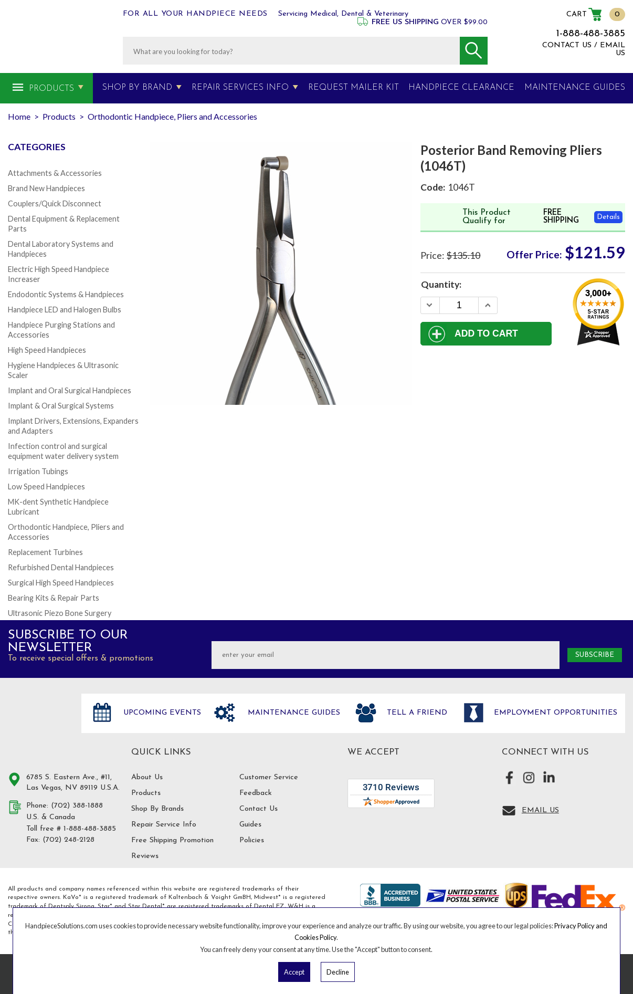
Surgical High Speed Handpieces (61, 582)
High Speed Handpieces (47, 350)
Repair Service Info (163, 825)
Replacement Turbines (45, 552)
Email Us (540, 810)
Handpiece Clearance (461, 87)
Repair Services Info (240, 87)
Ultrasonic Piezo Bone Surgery (59, 613)
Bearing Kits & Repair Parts (53, 597)
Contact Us (258, 809)
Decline (337, 972)
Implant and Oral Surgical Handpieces (69, 390)
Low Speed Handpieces (46, 486)
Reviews (145, 856)
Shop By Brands (157, 809)
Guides (250, 825)
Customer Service (268, 777)
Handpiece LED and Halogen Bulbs (64, 309)
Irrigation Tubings (38, 471)
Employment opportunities (554, 713)
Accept (294, 972)
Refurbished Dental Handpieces (61, 567)
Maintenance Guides (292, 713)
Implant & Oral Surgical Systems (61, 405)
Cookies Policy (315, 937)
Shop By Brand (137, 87)
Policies (251, 840)
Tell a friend (415, 713)
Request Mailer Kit (353, 87)
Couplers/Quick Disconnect (54, 203)
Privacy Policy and (580, 926)
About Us (147, 777)
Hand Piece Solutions (38, 724)
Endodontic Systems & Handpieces (66, 294)
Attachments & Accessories (55, 173)
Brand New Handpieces (46, 188)
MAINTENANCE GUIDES (574, 87)
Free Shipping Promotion (172, 840)
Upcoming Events (161, 713)
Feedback (255, 793)
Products (51, 89)
